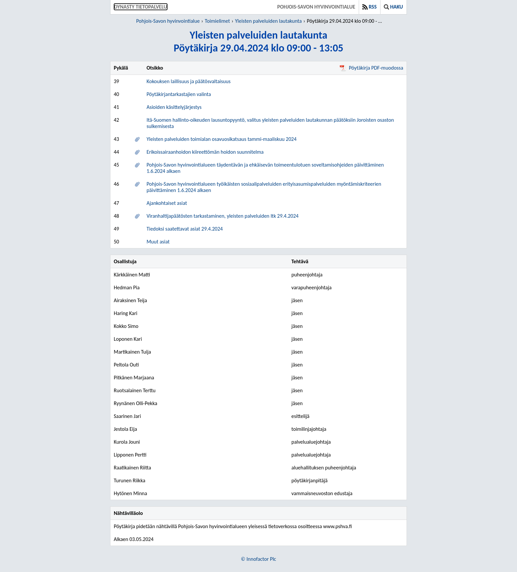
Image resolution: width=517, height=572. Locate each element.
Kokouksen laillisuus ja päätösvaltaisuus (188, 81)
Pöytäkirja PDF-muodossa (371, 68)
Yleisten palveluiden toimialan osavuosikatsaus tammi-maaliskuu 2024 (221, 139)
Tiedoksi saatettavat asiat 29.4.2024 (184, 229)
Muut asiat (157, 241)
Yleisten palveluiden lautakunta (268, 21)
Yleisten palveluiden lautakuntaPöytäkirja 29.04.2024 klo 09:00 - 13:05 (259, 41)
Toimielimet (217, 21)
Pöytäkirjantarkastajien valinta (178, 94)
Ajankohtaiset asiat (166, 203)
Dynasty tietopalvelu (140, 7)
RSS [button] (369, 7)
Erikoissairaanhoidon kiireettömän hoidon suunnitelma (204, 152)
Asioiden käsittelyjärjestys (173, 107)
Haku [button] (393, 7)
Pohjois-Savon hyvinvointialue (316, 7)
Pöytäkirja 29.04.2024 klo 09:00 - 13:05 (345, 21)
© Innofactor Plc (258, 559)
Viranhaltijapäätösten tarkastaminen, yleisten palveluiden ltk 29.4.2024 (222, 216)
